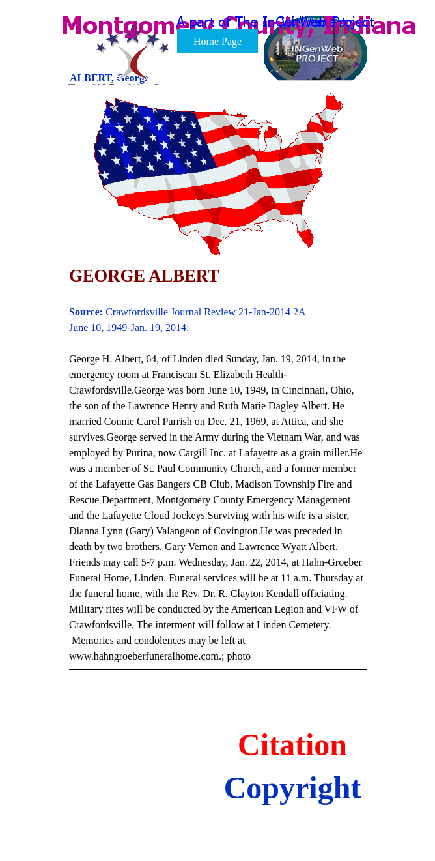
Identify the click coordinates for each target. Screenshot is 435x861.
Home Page (217, 41)
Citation (292, 744)
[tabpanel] (218, 477)
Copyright (292, 787)
